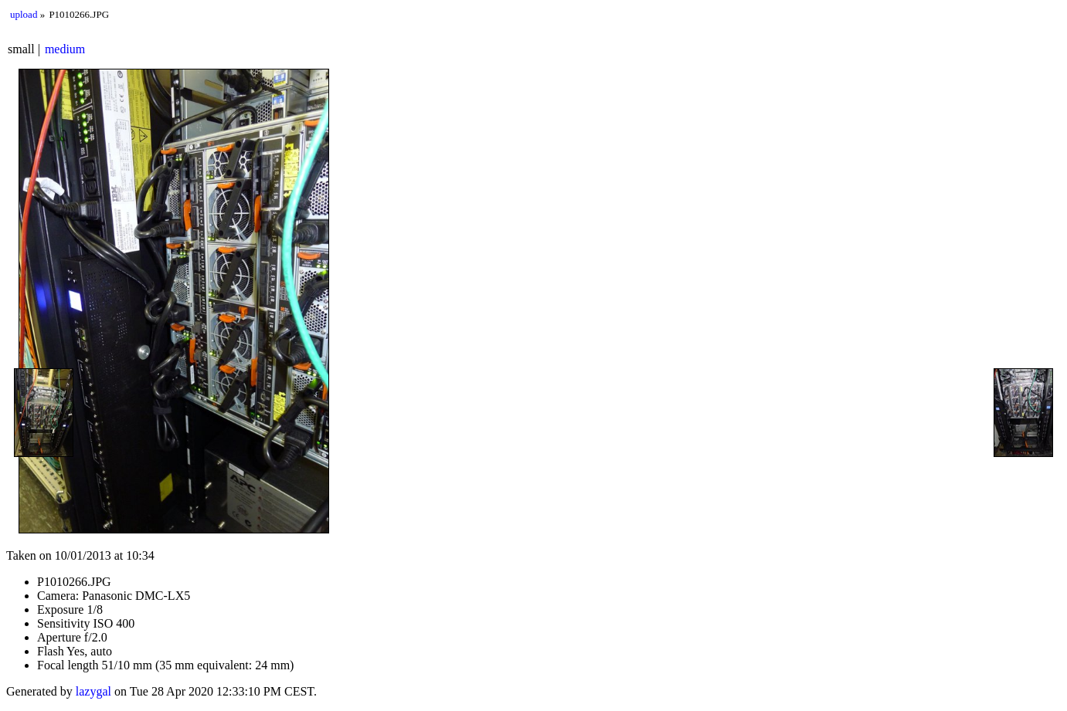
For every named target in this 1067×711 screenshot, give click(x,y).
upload (23, 14)
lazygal (93, 691)
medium (65, 49)
